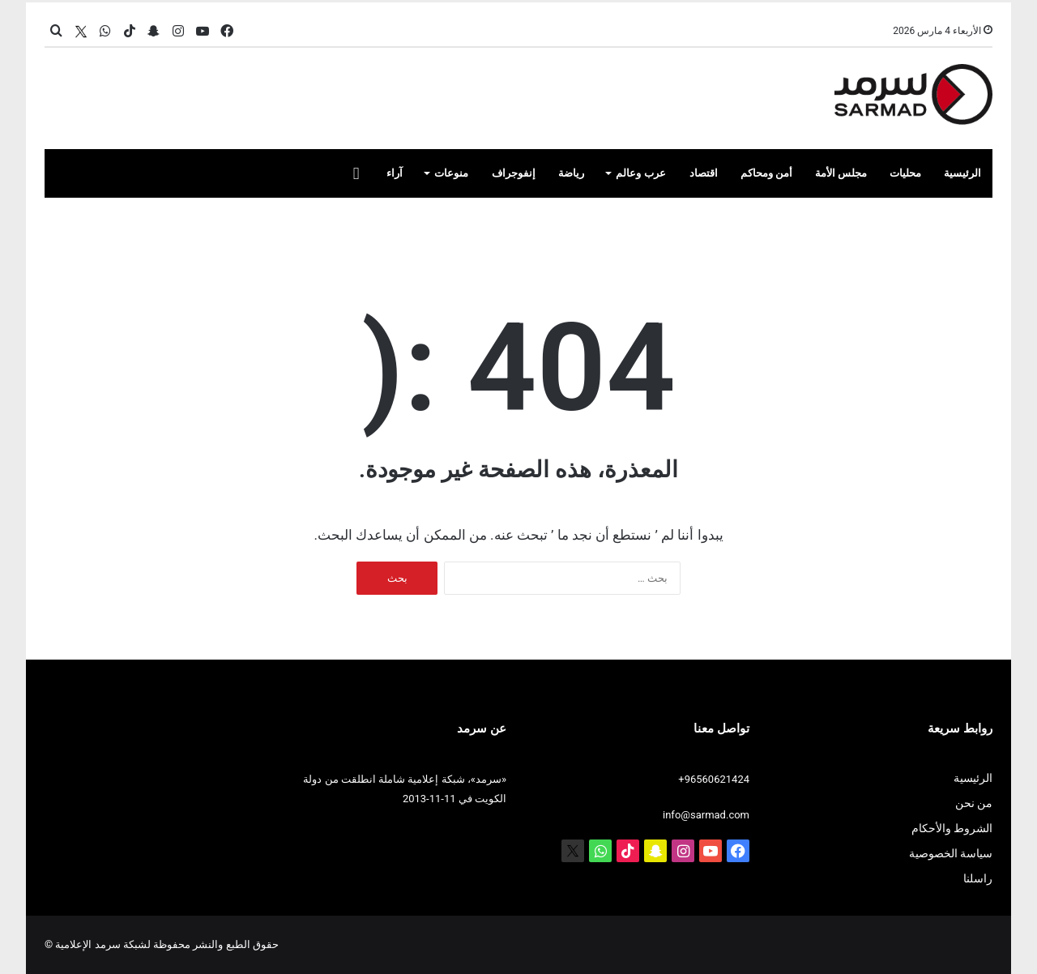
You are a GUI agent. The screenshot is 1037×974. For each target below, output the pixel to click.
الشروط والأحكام (951, 828)
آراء (394, 173)
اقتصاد (703, 173)
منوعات (451, 173)
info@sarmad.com (706, 815)
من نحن (973, 803)
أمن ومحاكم (766, 173)
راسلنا (977, 878)
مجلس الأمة (841, 173)
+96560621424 (713, 779)
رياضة (571, 173)
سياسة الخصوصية (950, 853)
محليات (905, 173)
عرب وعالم (640, 173)
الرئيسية (962, 173)
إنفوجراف (514, 173)
